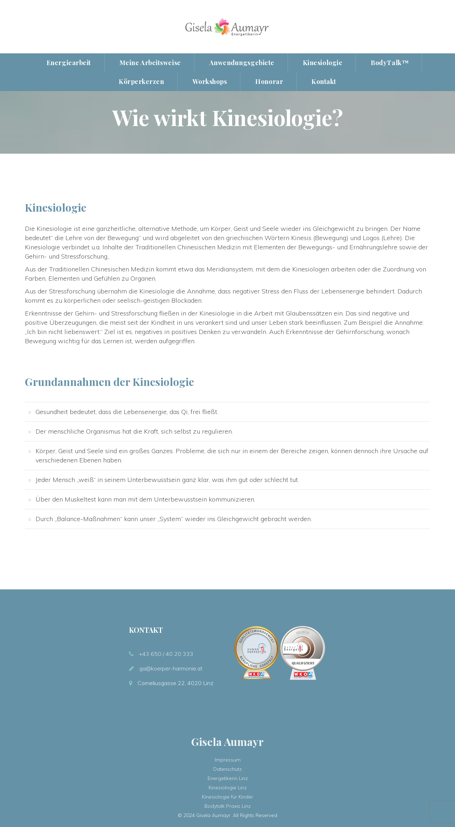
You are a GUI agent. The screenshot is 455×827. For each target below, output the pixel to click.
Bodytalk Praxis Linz (227, 806)
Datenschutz (227, 769)
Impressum (228, 760)
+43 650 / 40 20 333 (166, 653)
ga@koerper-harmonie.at (171, 668)
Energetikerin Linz (228, 778)
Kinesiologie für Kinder (227, 797)
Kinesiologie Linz (228, 787)
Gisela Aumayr (227, 742)
